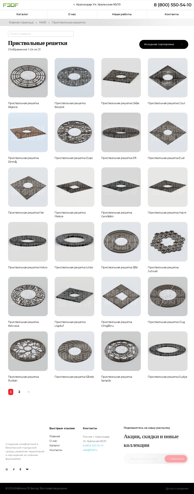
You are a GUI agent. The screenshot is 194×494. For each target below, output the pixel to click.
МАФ (42, 22)
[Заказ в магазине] (163, 44)
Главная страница (21, 22)
